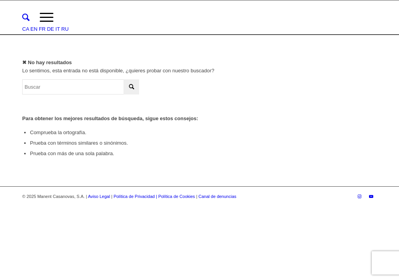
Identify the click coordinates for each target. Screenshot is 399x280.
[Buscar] (26, 17)
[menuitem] (26, 17)
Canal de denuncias (217, 196)
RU (65, 29)
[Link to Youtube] (371, 196)
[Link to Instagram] (359, 196)
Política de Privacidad (134, 196)
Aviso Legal (99, 196)
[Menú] (46, 17)
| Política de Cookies (176, 196)
